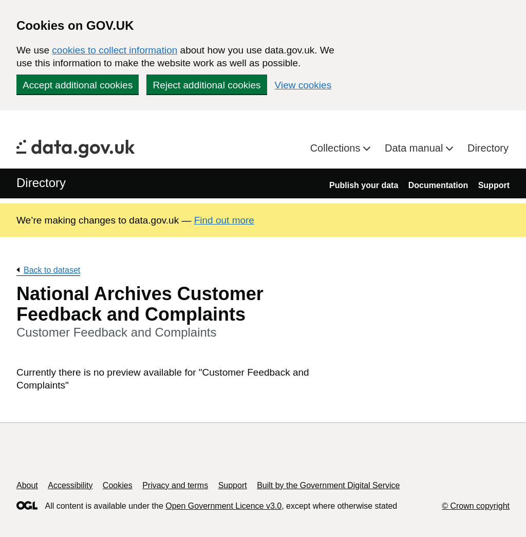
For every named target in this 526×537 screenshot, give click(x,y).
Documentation (438, 185)
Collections (336, 148)
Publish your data (363, 185)
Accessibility (70, 485)
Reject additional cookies (206, 85)
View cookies (303, 85)
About (27, 485)
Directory (488, 148)
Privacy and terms (175, 485)
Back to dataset (52, 270)
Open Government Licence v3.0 (223, 506)
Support (494, 185)
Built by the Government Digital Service (328, 485)
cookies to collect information (114, 50)
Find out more (224, 220)
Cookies (118, 485)
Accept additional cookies (78, 85)
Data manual (415, 148)
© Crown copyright (476, 506)
